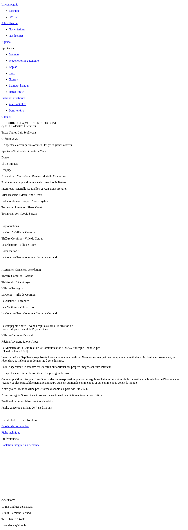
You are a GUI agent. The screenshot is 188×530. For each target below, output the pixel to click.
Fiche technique (10, 432)
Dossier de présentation (15, 426)
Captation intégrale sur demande (20, 445)
